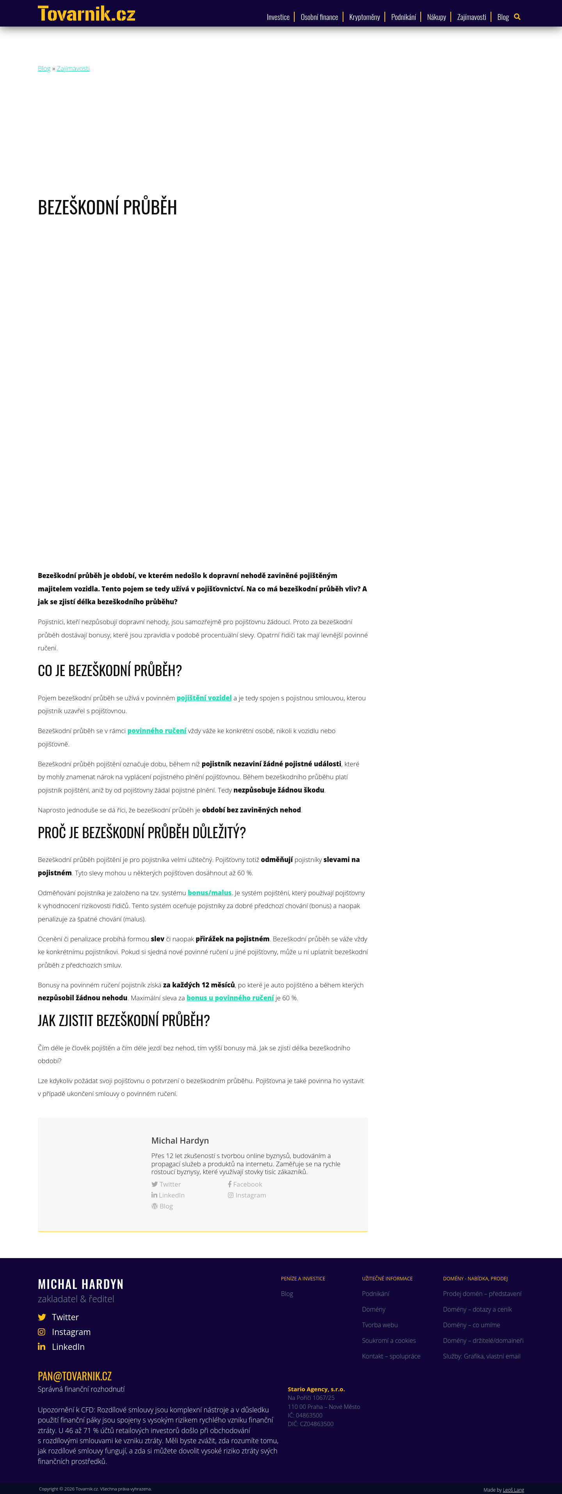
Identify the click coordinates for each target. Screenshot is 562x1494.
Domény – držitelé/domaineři (483, 1340)
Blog (503, 16)
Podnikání (403, 16)
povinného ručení (156, 730)
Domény (374, 1309)
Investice (278, 16)
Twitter (166, 1184)
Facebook (245, 1184)
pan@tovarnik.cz (75, 1375)
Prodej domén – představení (482, 1293)
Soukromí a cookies (389, 1340)
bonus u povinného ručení (230, 997)
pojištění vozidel (204, 697)
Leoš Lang (513, 1490)
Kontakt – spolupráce (391, 1356)
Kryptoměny (364, 16)
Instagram (247, 1195)
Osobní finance (319, 16)
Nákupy (436, 16)
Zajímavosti (471, 16)
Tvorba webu (380, 1325)
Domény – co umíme (471, 1325)
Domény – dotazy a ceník (477, 1309)
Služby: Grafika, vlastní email (481, 1356)
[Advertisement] (281, 136)
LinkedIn (168, 1195)
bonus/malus (209, 892)
